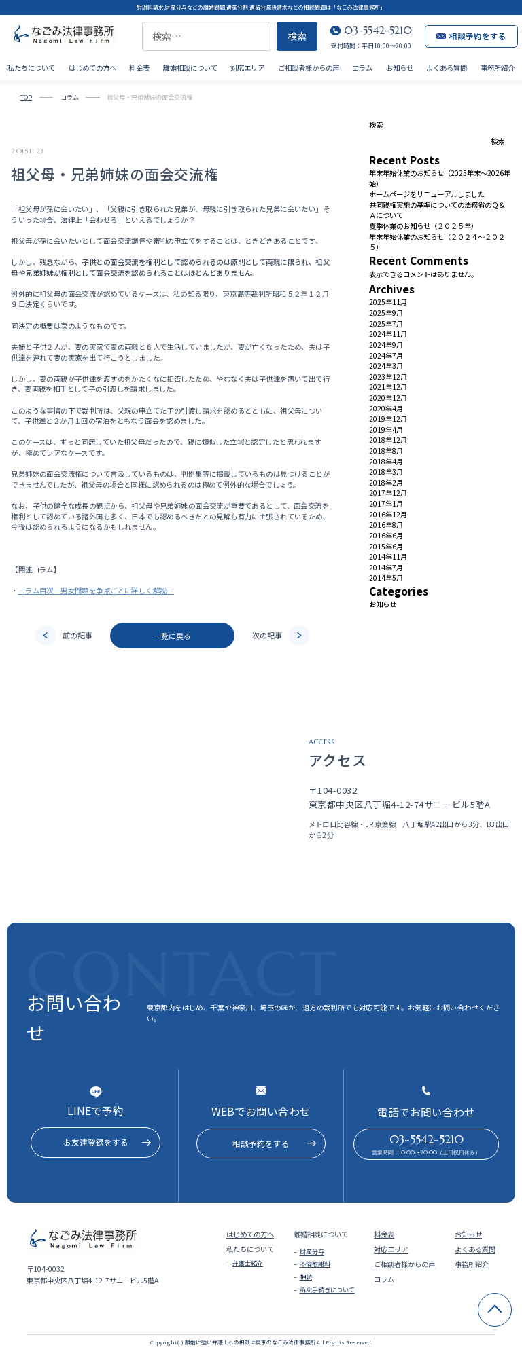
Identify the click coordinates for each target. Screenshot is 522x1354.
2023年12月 (388, 376)
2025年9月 (386, 313)
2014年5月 (386, 577)
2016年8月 (386, 524)
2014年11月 (388, 556)
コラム (362, 67)
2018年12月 (388, 440)
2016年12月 (388, 514)
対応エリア (247, 67)
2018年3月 (386, 471)
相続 (306, 1276)
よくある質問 (446, 67)
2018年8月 (386, 450)
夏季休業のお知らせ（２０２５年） (423, 226)
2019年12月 (388, 419)
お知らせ (399, 67)
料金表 (139, 67)
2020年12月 (388, 397)
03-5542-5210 (378, 30)
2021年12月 (388, 387)
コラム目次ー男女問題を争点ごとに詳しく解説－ (96, 590)
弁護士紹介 (247, 1263)
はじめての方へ (92, 67)
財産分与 (312, 1251)
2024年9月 (386, 345)
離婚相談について (190, 67)
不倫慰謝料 (315, 1263)
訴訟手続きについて (327, 1289)
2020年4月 (386, 408)
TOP (26, 97)
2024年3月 (386, 366)
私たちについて (31, 67)
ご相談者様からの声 (308, 67)
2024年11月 (388, 334)
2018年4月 (386, 461)
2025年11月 (388, 302)
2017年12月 (388, 493)
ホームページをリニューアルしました (427, 194)
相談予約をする (471, 35)
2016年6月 (386, 535)
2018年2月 (386, 482)
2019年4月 (386, 429)
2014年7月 (386, 567)
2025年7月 (386, 323)
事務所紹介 (498, 67)
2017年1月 (386, 503)
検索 (376, 125)
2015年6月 (386, 546)
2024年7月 (386, 355)
